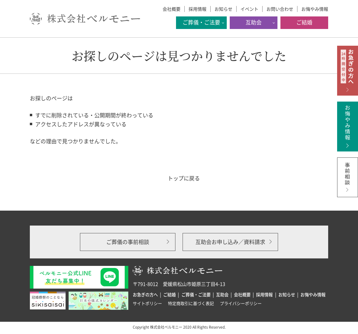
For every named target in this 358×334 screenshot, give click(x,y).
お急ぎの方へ (145, 294)
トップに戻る (184, 178)
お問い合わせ (279, 8)
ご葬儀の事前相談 (127, 242)
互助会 (254, 22)
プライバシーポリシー (241, 303)
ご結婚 (304, 22)
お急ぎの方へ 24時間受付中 (347, 71)
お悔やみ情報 (314, 8)
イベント (249, 8)
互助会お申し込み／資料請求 (230, 242)
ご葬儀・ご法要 (201, 22)
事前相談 (347, 182)
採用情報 (197, 8)
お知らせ (223, 8)
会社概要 (171, 8)
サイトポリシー (147, 303)
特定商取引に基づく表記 (191, 303)
